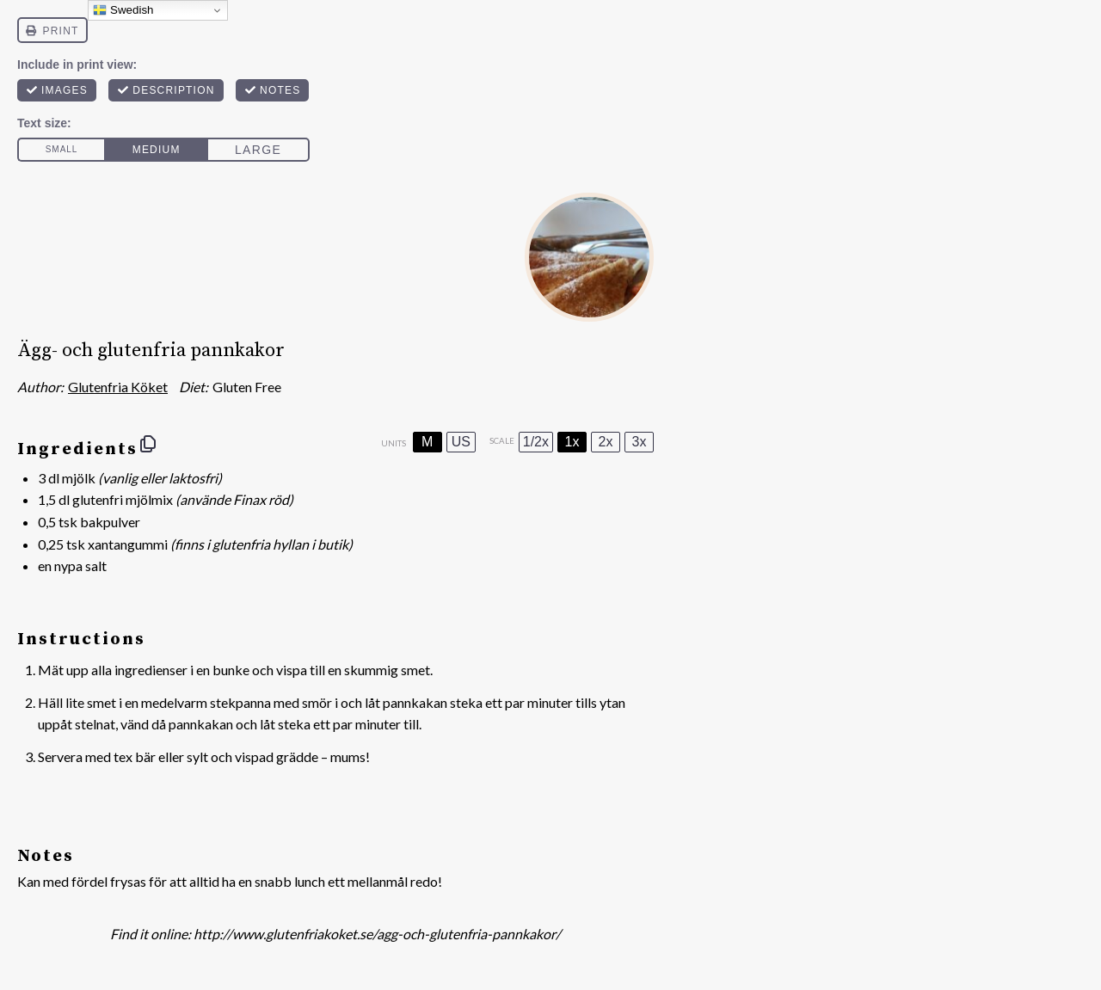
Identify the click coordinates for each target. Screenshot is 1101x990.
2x (606, 441)
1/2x (536, 441)
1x (572, 441)
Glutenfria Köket (118, 386)
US (461, 441)
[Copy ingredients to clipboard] (148, 444)
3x (639, 441)
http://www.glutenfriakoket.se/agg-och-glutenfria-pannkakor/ (377, 933)
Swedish (123, 10)
